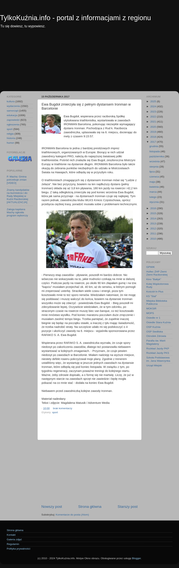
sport (55, 412)
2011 (153, 233)
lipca (152, 171)
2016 (153, 208)
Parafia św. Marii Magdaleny (155, 342)
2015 (153, 213)
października (157, 156)
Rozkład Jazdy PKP (157, 348)
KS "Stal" (151, 296)
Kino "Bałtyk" (153, 279)
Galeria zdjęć (14, 539)
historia (11, 138)
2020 (153, 126)
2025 (153, 101)
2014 (153, 218)
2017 (153, 141)
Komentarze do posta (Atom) (72, 514)
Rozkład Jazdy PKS (157, 352)
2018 (153, 136)
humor (10, 142)
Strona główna (89, 507)
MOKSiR (151, 308)
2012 (153, 228)
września (154, 161)
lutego (153, 197)
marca (153, 191)
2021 (153, 121)
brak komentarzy (62, 408)
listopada (155, 151)
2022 (153, 116)
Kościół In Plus (154, 291)
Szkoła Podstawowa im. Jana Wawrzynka (158, 359)
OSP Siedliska (154, 331)
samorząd (12, 110)
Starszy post (128, 507)
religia (10, 133)
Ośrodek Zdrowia (156, 336)
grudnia (154, 146)
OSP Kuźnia (153, 327)
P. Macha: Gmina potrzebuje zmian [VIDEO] (17, 179)
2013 (153, 223)
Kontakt (11, 534)
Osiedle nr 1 (153, 317)
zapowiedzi (13, 119)
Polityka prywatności (18, 548)
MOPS (150, 313)
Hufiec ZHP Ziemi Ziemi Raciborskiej (156, 273)
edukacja (12, 115)
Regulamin (13, 544)
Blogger (136, 558)
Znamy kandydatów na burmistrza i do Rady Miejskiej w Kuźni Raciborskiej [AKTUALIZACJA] (18, 196)
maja (152, 181)
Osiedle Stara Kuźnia (158, 322)
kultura (11, 101)
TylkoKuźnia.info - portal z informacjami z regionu (75, 18)
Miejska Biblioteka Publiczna (156, 302)
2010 (153, 238)
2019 (153, 131)
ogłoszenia (13, 124)
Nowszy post (51, 507)
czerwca (154, 176)
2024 (153, 106)
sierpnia (154, 166)
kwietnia (154, 186)
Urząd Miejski (154, 365)
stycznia (154, 202)
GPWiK (150, 267)
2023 (153, 111)
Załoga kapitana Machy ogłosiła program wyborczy (17, 212)
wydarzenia (13, 106)
